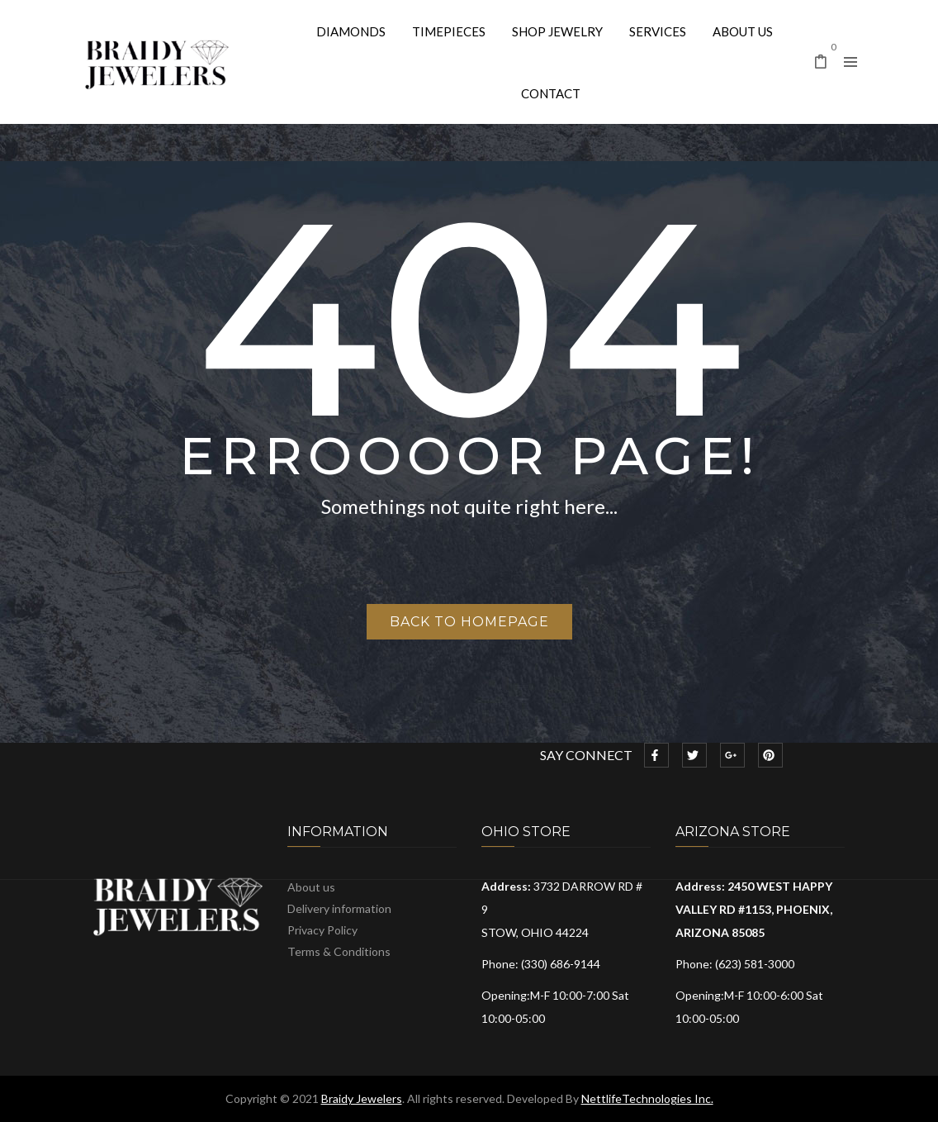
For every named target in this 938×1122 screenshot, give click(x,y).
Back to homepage (469, 622)
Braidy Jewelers (361, 1098)
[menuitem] (351, 31)
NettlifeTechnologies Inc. (647, 1098)
